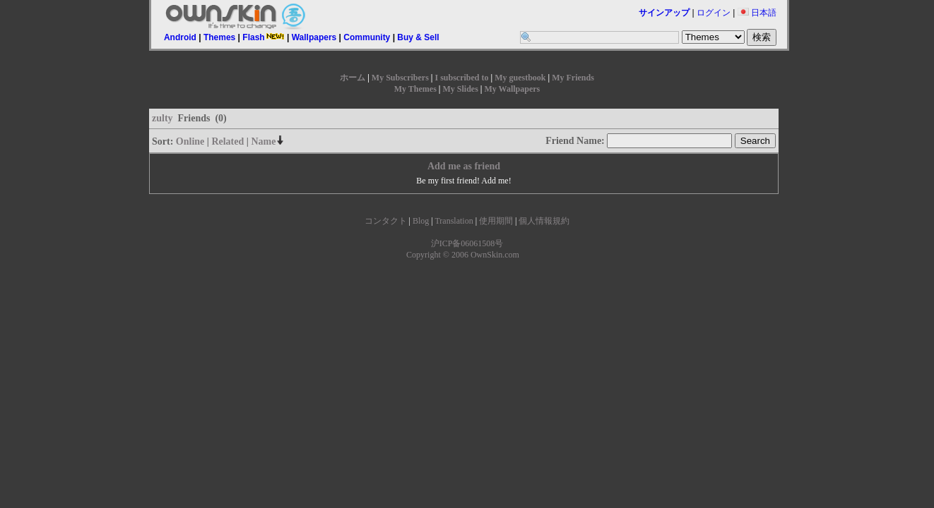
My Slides (460, 89)
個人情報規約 (544, 221)
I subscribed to (461, 78)
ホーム (352, 78)
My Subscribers (400, 78)
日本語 (757, 13)
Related (227, 141)
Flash (263, 37)
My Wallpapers (512, 89)
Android (180, 37)
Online (190, 141)
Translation (454, 221)
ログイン (714, 13)
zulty (162, 118)
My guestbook (520, 78)
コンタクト (386, 221)
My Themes (415, 89)
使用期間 (496, 221)
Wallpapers (314, 37)
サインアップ (664, 13)
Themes (219, 37)
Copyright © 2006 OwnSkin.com (462, 255)
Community (366, 37)
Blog (421, 221)
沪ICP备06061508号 (467, 243)
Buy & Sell (418, 37)
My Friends (573, 78)
